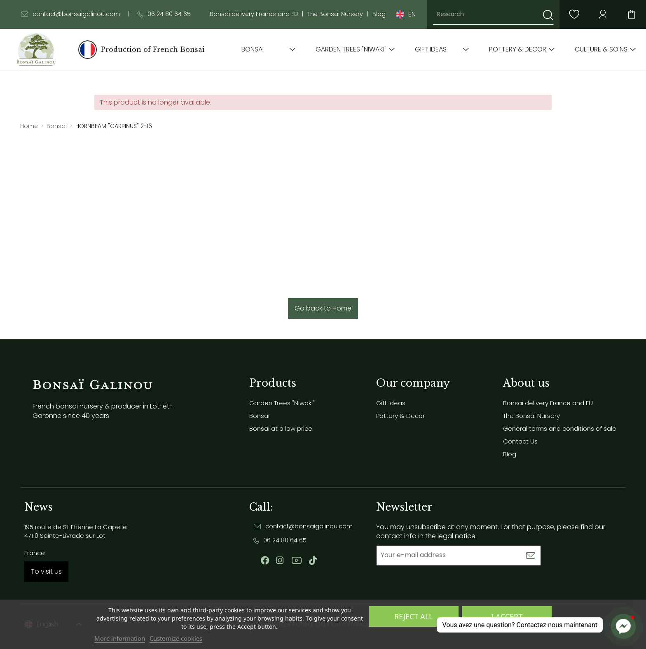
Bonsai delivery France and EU (254, 14)
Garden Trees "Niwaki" (351, 49)
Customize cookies (176, 638)
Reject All (413, 616)
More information (119, 638)
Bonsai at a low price (280, 428)
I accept (506, 616)
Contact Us (520, 441)
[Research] (493, 14)
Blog (379, 14)
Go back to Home (323, 308)
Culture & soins (601, 49)
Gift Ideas (431, 49)
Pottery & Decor (517, 49)
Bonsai (252, 49)
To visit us (46, 571)
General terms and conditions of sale (559, 428)
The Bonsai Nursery (335, 14)
